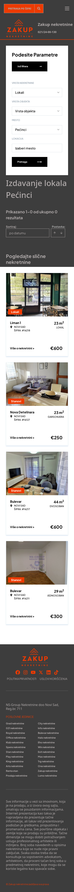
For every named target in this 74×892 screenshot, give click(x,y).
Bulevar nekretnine (48, 732)
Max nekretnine (46, 756)
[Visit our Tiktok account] (56, 672)
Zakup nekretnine (47, 770)
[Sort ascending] (55, 232)
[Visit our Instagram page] (25, 672)
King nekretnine (14, 761)
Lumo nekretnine (47, 775)
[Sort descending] (61, 232)
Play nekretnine (14, 756)
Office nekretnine (16, 737)
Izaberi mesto (25, 148)
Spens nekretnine (15, 747)
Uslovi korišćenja (53, 678)
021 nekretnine (14, 728)
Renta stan (12, 770)
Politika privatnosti (22, 678)
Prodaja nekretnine (16, 775)
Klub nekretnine (14, 742)
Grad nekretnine (15, 723)
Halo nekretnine (47, 737)
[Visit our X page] (40, 672)
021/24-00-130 (47, 32)
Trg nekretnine (46, 761)
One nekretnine (46, 766)
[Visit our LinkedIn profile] (48, 672)
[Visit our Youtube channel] (33, 672)
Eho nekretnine (46, 742)
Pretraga (29, 161)
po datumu (17, 233)
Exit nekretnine (46, 751)
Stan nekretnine (15, 751)
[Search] (38, 8)
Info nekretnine (46, 728)
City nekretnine (46, 723)
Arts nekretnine (14, 766)
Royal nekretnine (15, 732)
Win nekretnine (46, 747)
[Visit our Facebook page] (17, 672)
